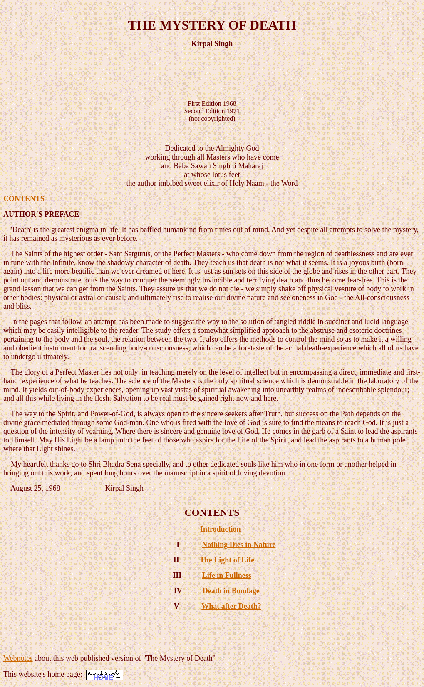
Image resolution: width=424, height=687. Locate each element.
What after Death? (231, 606)
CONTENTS (24, 199)
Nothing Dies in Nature (238, 544)
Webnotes (18, 658)
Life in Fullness (226, 575)
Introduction (220, 529)
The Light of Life (227, 560)
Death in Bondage (231, 591)
